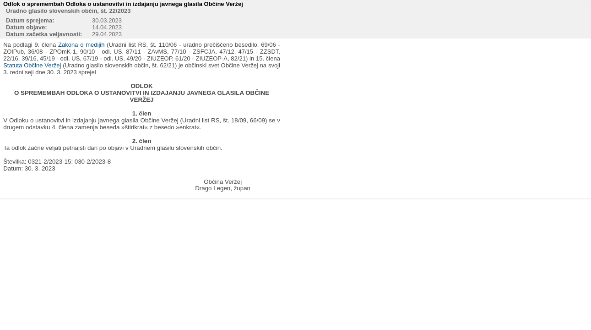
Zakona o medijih (81, 44)
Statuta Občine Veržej (32, 65)
